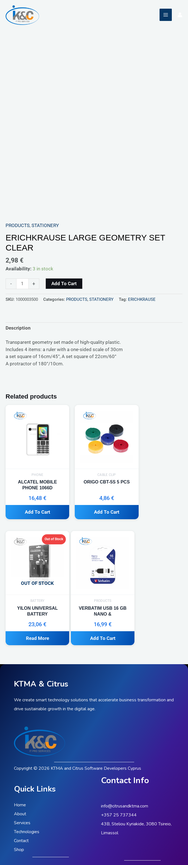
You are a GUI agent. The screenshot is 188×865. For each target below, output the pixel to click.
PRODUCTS (18, 225)
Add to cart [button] (33, 503)
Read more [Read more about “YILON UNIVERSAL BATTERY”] (154, 503)
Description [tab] (18, 328)
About (20, 796)
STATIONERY (45, 225)
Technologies (26, 814)
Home (20, 788)
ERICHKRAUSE (142, 299)
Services (22, 805)
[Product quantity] (22, 283)
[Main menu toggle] (166, 15)
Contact (21, 823)
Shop (19, 832)
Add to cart (64, 283)
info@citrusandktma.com (124, 789)
